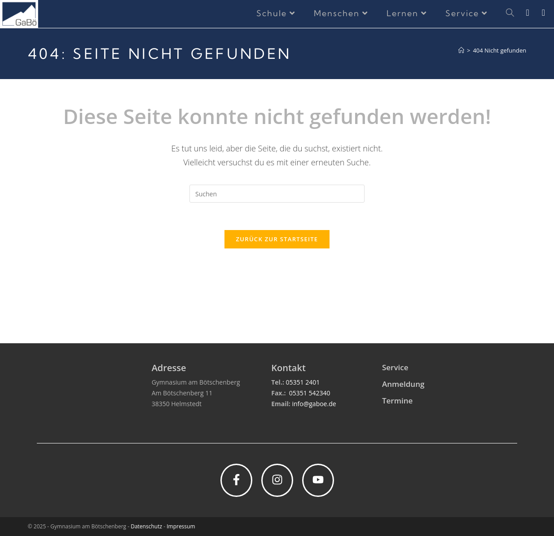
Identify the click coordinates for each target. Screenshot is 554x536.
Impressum (181, 526)
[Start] (461, 50)
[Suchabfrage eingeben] (277, 194)
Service (395, 367)
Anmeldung (403, 384)
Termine (397, 400)
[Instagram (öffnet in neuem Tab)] (533, 12)
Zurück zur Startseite (277, 239)
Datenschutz (146, 526)
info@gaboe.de (314, 403)
